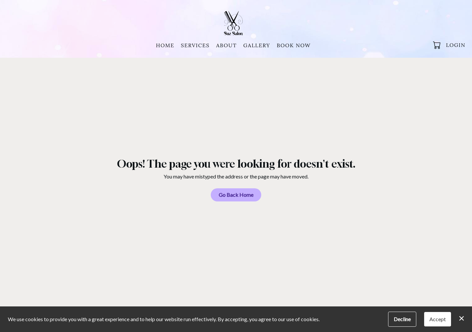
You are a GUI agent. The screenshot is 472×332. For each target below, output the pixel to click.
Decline (402, 319)
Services (195, 45)
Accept (437, 319)
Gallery (256, 45)
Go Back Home (236, 195)
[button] (437, 45)
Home (165, 45)
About (226, 45)
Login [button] (455, 45)
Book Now (294, 45)
